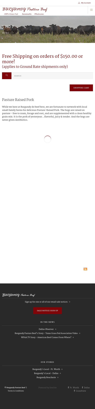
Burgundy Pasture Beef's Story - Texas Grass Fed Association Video (46, 333)
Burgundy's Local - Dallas (46, 373)
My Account (84, 2)
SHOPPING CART (81, 87)
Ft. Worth (73, 387)
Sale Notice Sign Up (47, 310)
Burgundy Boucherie (46, 377)
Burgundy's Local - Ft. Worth (46, 369)
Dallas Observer (46, 329)
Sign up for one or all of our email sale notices (46, 302)
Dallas (86, 387)
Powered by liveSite (47, 387)
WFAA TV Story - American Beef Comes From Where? (46, 337)
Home (5, 33)
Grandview (79, 391)
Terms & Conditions (16, 391)
